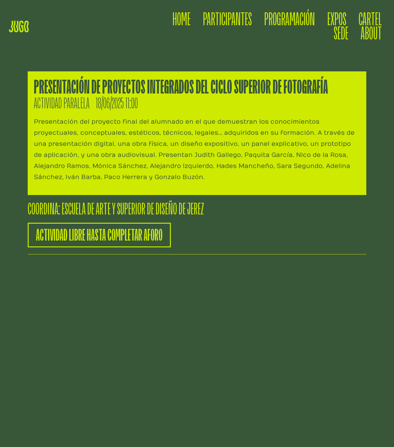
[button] (99, 235)
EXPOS (336, 19)
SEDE (341, 33)
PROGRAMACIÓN (289, 19)
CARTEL (370, 19)
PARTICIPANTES (227, 19)
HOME (181, 19)
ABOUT (371, 33)
